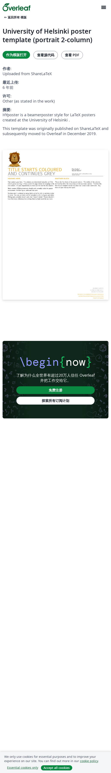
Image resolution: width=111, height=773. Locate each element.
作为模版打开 (16, 54)
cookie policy (89, 761)
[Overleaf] (16, 7)
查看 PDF (72, 55)
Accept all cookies (57, 768)
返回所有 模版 (15, 17)
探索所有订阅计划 (55, 400)
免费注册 (55, 390)
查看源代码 (45, 55)
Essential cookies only (22, 768)
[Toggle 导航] (103, 7)
